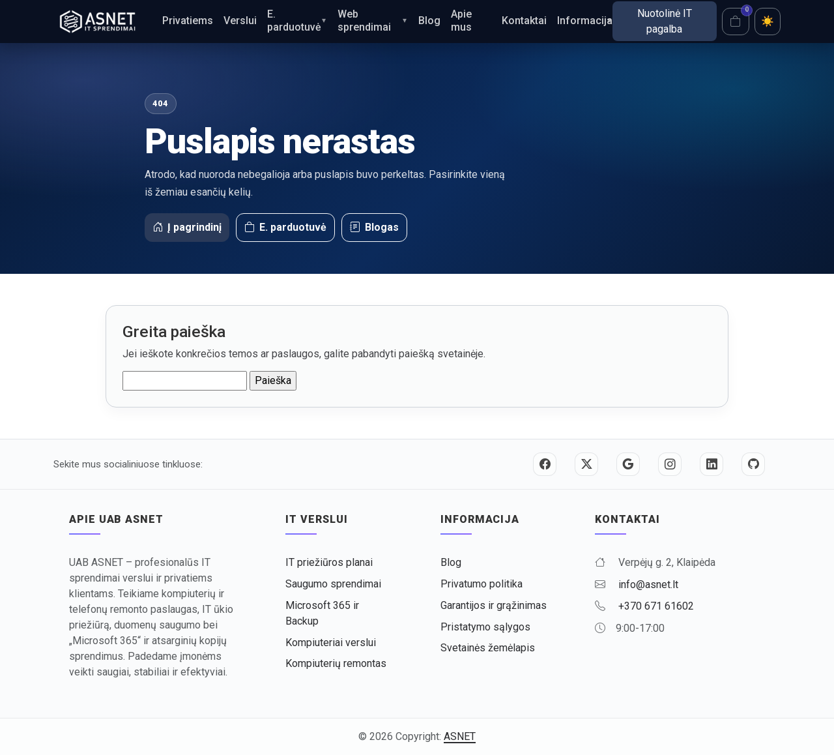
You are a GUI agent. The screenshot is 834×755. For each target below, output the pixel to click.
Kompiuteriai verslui (330, 642)
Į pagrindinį (187, 227)
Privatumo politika (481, 584)
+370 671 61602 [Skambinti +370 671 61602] (656, 606)
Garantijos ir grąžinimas (493, 605)
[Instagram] (670, 464)
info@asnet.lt (648, 584)
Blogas (374, 227)
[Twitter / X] (586, 464)
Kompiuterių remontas (335, 663)
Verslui (240, 20)
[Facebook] (544, 464)
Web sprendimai (364, 20)
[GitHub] (753, 464)
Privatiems (187, 20)
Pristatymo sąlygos (485, 627)
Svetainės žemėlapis (487, 648)
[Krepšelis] (735, 21)
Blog (429, 20)
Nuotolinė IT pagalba (664, 21)
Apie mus (461, 20)
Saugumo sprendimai (333, 584)
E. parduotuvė (294, 20)
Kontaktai (524, 20)
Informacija (584, 20)
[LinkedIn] (711, 464)
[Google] (628, 464)
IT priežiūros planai (329, 562)
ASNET (460, 736)
